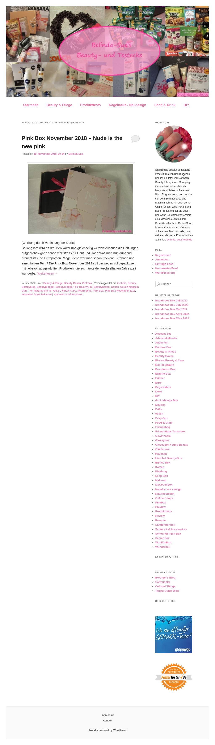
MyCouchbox (164, 484)
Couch (115, 286)
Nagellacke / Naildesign (127, 105)
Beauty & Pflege (59, 105)
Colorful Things (165, 586)
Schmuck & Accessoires (171, 529)
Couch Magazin (129, 286)
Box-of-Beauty (164, 364)
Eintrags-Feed (164, 264)
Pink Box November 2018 (120, 290)
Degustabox (163, 387)
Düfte (158, 409)
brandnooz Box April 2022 (172, 314)
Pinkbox (87, 283)
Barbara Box (163, 347)
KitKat (56, 290)
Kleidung (161, 471)
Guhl (24, 290)
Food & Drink (164, 105)
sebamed (27, 294)
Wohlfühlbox (163, 542)
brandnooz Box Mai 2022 (171, 309)
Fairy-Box (161, 418)
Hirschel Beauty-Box (168, 458)
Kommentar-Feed (166, 268)
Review (160, 515)
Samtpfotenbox (165, 524)
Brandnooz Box (165, 369)
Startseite (30, 105)
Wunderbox (162, 546)
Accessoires (163, 333)
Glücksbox (162, 449)
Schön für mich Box (168, 533)
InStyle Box (162, 462)
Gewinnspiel (163, 435)
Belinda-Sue (75, 153)
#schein (121, 283)
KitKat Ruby (69, 290)
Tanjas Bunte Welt (167, 590)
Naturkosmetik (164, 493)
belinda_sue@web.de (179, 239)
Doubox (160, 404)
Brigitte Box (163, 373)
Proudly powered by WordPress (107, 730)
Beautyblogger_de (67, 286)
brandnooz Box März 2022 (172, 318)
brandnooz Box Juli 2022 (171, 300)
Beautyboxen (102, 286)
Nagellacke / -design (168, 489)
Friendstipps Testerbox (170, 431)
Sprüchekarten (43, 294)
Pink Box (98, 290)
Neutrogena (84, 290)
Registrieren (163, 255)
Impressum (107, 715)
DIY (186, 105)
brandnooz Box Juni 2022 (171, 304)
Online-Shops (164, 498)
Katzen (159, 467)
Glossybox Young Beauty (171, 444)
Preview (160, 507)
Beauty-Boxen (72, 283)
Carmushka (162, 582)
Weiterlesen (47, 273)
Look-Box (161, 475)
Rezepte (160, 520)
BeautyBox (85, 286)
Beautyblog (28, 286)
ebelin (159, 413)
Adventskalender (166, 338)
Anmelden (162, 259)
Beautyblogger (45, 286)
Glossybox (162, 440)
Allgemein (161, 342)
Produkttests (90, 105)
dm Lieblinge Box (166, 400)
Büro (158, 382)
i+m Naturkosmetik (40, 290)
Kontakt (107, 720)
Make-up (160, 480)
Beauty (132, 283)
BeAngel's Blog (165, 577)
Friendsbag (162, 427)
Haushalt (161, 453)
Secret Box (162, 538)
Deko (158, 391)
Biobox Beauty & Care (169, 360)
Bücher (160, 378)
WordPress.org (165, 272)
